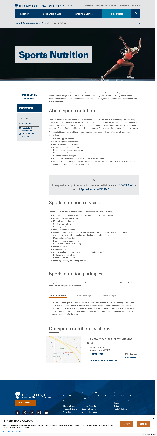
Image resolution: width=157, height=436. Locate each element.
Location (24, 14)
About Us (67, 393)
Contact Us (67, 396)
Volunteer (67, 412)
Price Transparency (90, 401)
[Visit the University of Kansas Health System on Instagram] (39, 413)
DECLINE (143, 424)
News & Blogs (69, 406)
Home (17, 23)
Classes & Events (70, 409)
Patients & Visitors (84, 14)
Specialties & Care (52, 14)
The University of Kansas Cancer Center (126, 402)
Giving (116, 406)
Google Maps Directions (102, 360)
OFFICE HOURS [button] (97, 354)
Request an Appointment (27, 129)
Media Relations (120, 409)
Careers (133, 6)
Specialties (46, 23)
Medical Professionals (122, 396)
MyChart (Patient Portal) (109, 6)
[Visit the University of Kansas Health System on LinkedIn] (32, 413)
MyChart (26, 137)
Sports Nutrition (26, 108)
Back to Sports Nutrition (29, 97)
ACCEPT (127, 424)
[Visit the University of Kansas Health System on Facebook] (17, 413)
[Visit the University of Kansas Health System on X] (25, 413)
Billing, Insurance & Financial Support (94, 397)
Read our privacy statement (12, 431)
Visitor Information (89, 412)
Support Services (89, 409)
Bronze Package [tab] (58, 295)
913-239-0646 (125, 185)
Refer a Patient (124, 6)
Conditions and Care (31, 23)
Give (138, 6)
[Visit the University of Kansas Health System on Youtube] (46, 413)
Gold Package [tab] (109, 295)
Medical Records (89, 406)
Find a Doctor (116, 14)
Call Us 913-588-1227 (25, 403)
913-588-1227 (25, 124)
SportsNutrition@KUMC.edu (97, 189)
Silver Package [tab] (83, 295)
